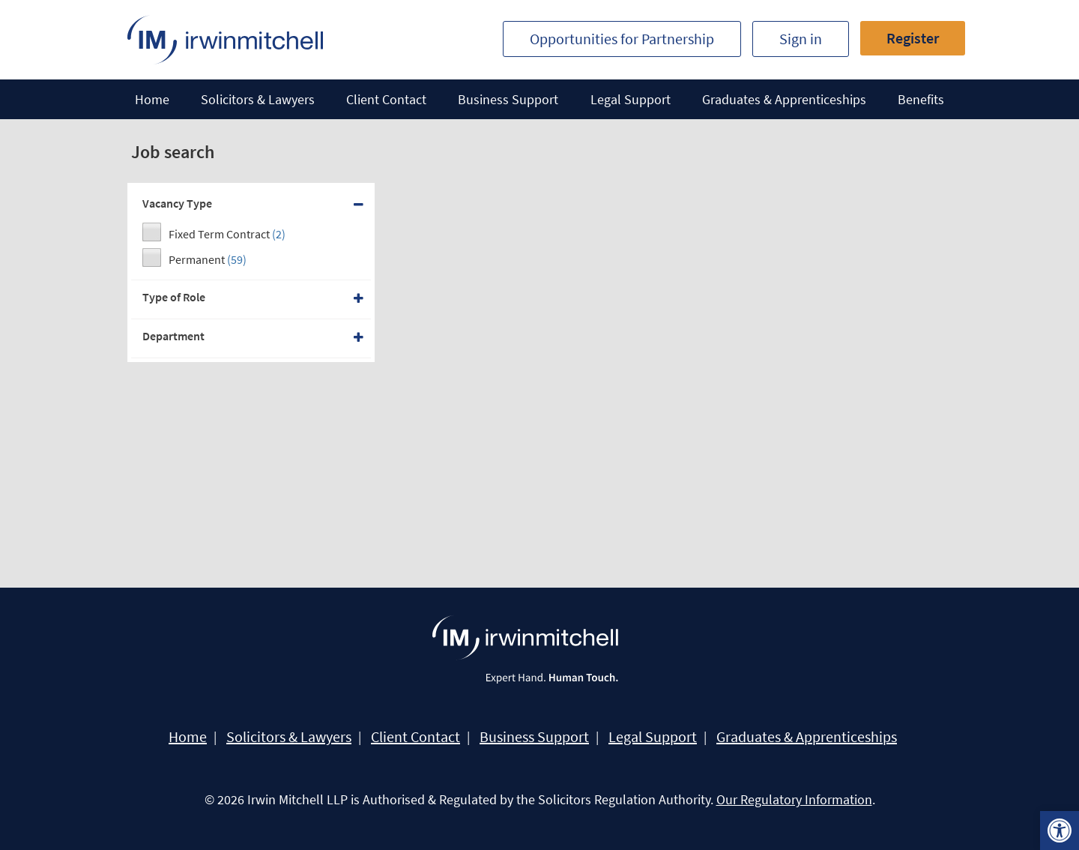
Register (912, 37)
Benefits (921, 99)
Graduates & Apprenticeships (784, 99)
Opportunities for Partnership (622, 38)
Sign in (800, 38)
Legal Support (630, 99)
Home (152, 99)
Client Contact (386, 99)
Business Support (508, 99)
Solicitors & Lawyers (258, 99)
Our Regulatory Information (794, 799)
